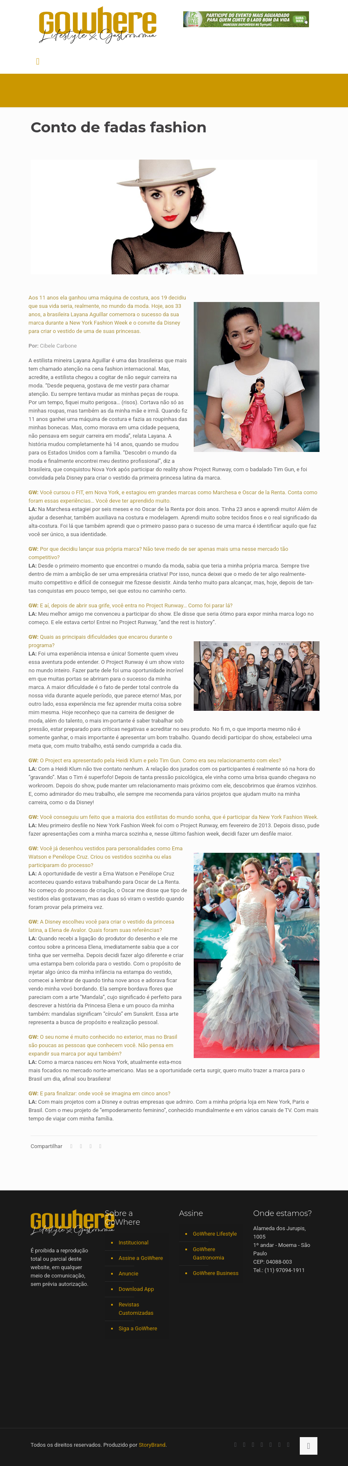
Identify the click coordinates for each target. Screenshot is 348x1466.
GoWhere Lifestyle (215, 1234)
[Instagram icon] (262, 1444)
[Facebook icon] (235, 1444)
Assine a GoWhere (141, 1258)
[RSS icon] (279, 1444)
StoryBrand (152, 1445)
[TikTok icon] (288, 1444)
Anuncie (128, 1273)
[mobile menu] (38, 61)
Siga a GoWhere (138, 1328)
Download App (136, 1289)
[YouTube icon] (244, 1444)
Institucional (133, 1242)
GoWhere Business (216, 1273)
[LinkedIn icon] (253, 1444)
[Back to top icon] (308, 1446)
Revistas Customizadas (136, 1308)
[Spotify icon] (270, 1444)
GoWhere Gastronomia (208, 1253)
